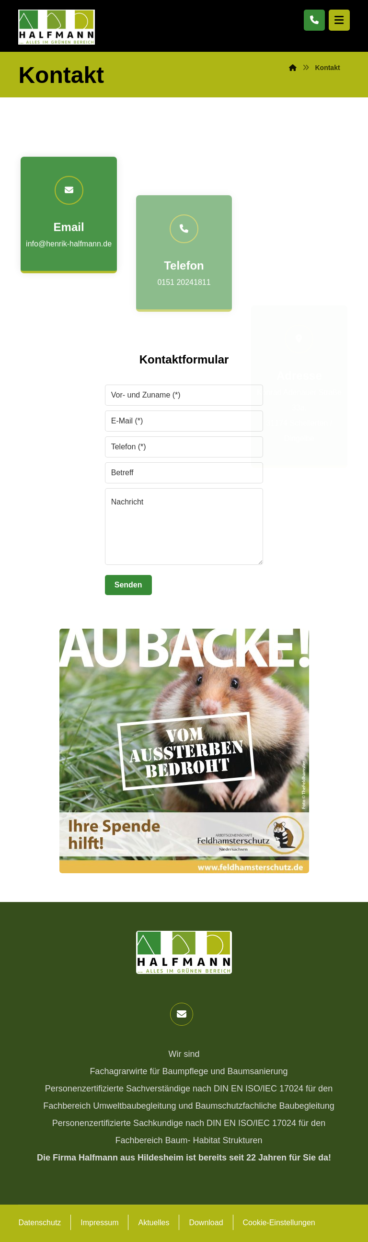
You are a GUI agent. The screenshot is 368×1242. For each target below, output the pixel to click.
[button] (181, 1014)
